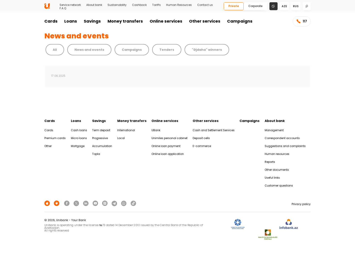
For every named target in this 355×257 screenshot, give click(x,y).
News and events (89, 49)
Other (48, 146)
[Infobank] (288, 224)
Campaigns (239, 21)
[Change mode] (273, 6)
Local (121, 138)
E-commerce (202, 146)
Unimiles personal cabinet (169, 138)
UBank (155, 130)
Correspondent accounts (282, 138)
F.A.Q (63, 8)
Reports (270, 162)
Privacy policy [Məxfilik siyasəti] (301, 204)
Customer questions (279, 185)
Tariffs (156, 5)
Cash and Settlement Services (214, 130)
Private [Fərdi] (233, 6)
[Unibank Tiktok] (133, 203)
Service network (70, 5)
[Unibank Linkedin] (86, 203)
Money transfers (125, 21)
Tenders (166, 49)
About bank (94, 5)
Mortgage (77, 146)
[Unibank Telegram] (115, 203)
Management (274, 130)
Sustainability (117, 5)
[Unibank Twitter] (77, 203)
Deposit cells (201, 138)
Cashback (139, 5)
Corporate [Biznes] (255, 6)
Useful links (272, 178)
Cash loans (79, 130)
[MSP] (267, 234)
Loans (70, 21)
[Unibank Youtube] (96, 203)
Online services (166, 21)
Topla (96, 154)
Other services (204, 21)
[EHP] (262, 224)
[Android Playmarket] (57, 203)
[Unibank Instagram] (105, 203)
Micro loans (79, 138)
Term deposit (101, 130)
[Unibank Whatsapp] (124, 203)
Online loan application (167, 154)
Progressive (100, 138)
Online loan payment (165, 146)
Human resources (277, 154)
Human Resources (179, 5)
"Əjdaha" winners (207, 49)
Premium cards (55, 138)
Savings (92, 21)
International (126, 130)
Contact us (205, 5)
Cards (51, 21)
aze (284, 6)
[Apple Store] (47, 203)
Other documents (277, 170)
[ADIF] (238, 224)
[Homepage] (47, 8)
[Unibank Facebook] (67, 203)
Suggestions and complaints (285, 146)
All (55, 49)
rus (296, 6)
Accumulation (102, 146)
